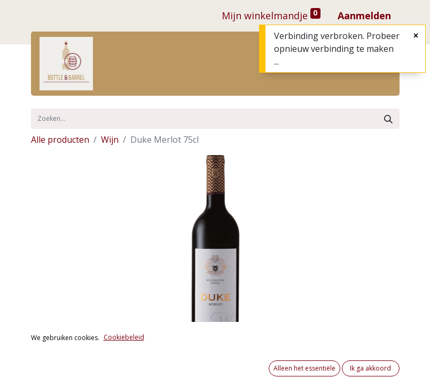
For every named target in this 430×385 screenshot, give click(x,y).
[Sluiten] (415, 35)
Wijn (110, 139)
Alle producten (60, 139)
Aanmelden (364, 15)
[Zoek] (388, 119)
